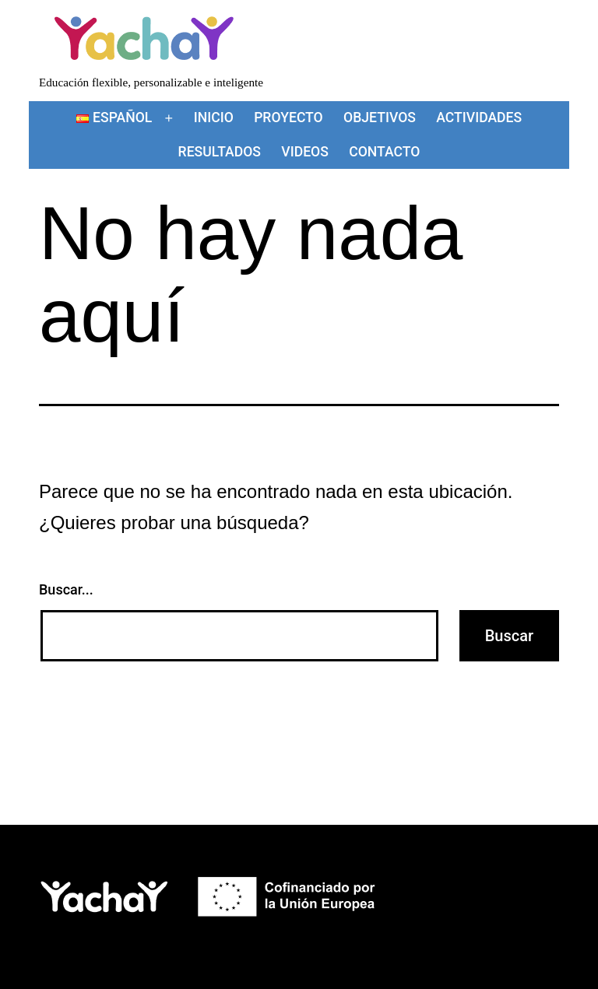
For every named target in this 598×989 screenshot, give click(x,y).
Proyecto (288, 117)
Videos (305, 152)
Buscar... (66, 589)
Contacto (384, 152)
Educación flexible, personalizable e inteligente (151, 82)
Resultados (219, 152)
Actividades (479, 117)
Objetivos (379, 117)
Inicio (214, 117)
